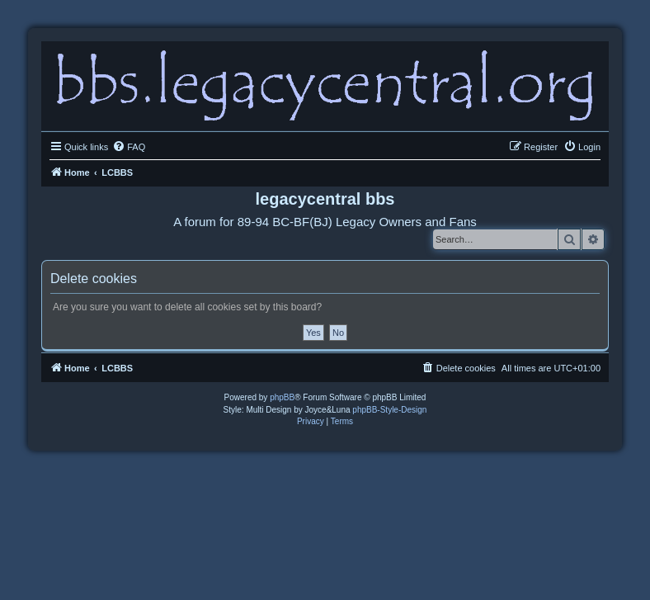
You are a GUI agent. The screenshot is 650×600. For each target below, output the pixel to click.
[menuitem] (128, 147)
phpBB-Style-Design (389, 409)
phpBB (282, 397)
